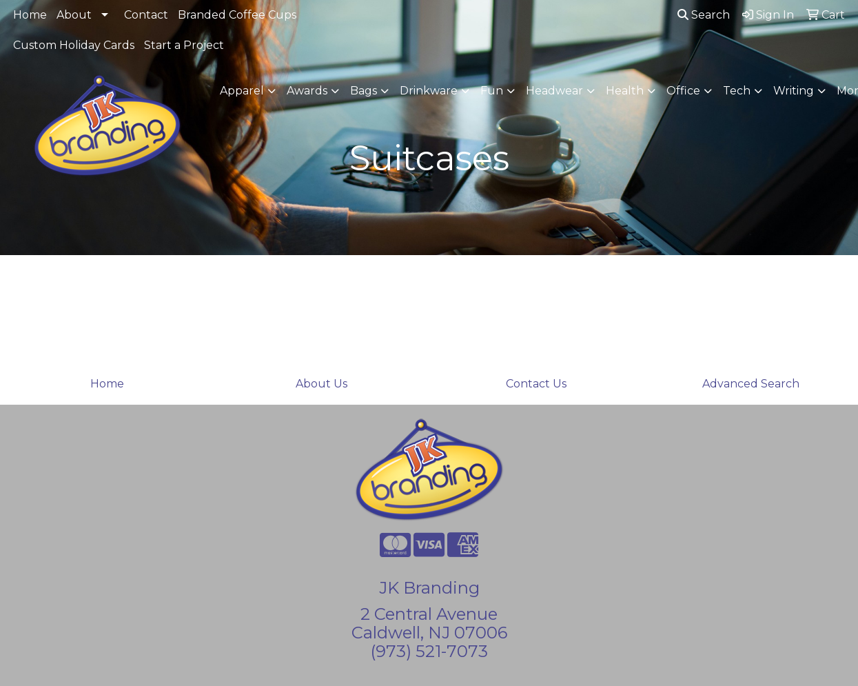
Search (703, 14)
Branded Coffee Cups (237, 14)
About (74, 14)
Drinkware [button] (429, 90)
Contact (146, 14)
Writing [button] (793, 90)
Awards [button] (307, 90)
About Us (321, 383)
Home (30, 14)
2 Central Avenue (429, 614)
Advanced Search (750, 383)
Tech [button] (736, 90)
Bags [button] (363, 90)
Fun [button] (491, 90)
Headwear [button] (554, 90)
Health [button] (625, 90)
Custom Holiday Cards (73, 45)
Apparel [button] (242, 90)
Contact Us (536, 383)
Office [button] (683, 90)
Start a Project (184, 45)
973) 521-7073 (432, 651)
